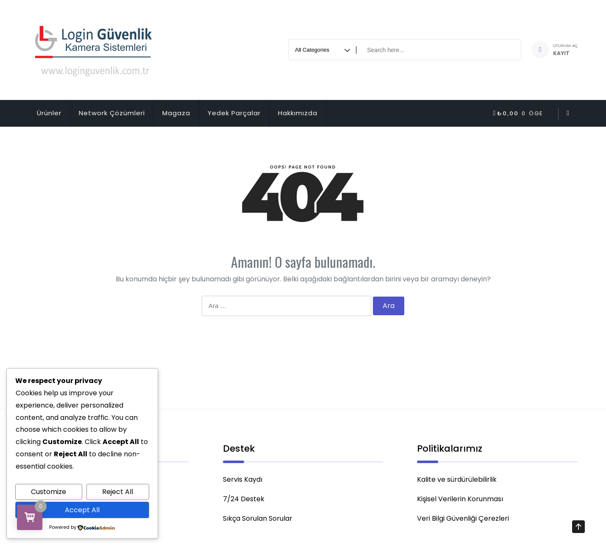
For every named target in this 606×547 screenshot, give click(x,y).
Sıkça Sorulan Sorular (257, 521)
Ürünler (49, 112)
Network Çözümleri (112, 112)
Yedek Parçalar (234, 112)
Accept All (82, 510)
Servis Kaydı (242, 482)
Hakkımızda (297, 112)
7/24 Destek (243, 501)
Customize (48, 492)
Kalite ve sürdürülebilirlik (457, 482)
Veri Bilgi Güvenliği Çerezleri (463, 521)
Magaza (176, 112)
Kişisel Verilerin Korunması (460, 501)
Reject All (117, 492)
